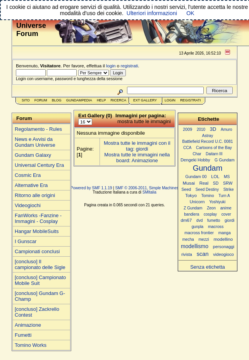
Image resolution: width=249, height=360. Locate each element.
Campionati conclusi (37, 251)
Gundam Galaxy (33, 155)
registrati (129, 65)
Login (170, 100)
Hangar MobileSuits (36, 231)
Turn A (224, 196)
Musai (189, 182)
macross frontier (199, 232)
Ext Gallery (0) (95, 115)
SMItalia (149, 192)
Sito (26, 100)
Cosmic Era (28, 175)
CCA (187, 148)
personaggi (223, 246)
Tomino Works (30, 345)
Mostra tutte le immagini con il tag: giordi (137, 146)
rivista (186, 254)
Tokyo (191, 195)
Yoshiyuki (217, 202)
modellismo (194, 246)
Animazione (28, 325)
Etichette (208, 119)
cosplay (210, 214)
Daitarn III (214, 154)
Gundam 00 (196, 176)
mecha (188, 239)
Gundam (208, 168)
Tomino (207, 196)
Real (203, 183)
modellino (223, 239)
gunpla (198, 227)
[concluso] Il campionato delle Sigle (40, 264)
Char (196, 154)
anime (226, 208)
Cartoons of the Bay (214, 148)
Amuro (226, 129)
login (111, 65)
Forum (40, 100)
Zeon (211, 208)
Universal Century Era (39, 165)
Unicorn (197, 201)
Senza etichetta (207, 267)
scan (203, 254)
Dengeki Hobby (195, 160)
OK (190, 13)
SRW (227, 183)
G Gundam (225, 160)
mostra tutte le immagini (144, 121)
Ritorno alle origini (35, 195)
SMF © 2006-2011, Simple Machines (147, 188)
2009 (187, 129)
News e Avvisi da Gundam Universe (35, 142)
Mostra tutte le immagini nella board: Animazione (137, 157)
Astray (207, 136)
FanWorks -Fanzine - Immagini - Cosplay (38, 218)
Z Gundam (193, 208)
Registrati (190, 100)
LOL (215, 176)
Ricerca (118, 100)
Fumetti (23, 335)
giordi (229, 220)
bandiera (191, 214)
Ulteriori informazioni (152, 13)
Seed (186, 189)
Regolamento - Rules (38, 129)
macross (215, 226)
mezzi (203, 239)
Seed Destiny (207, 189)
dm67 (186, 220)
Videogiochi (28, 205)
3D (213, 129)
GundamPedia (79, 100)
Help (101, 100)
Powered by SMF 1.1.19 (91, 188)
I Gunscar (25, 241)
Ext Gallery (145, 100)
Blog (57, 100)
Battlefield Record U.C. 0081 (207, 141)
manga (224, 233)
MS (227, 177)
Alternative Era (31, 185)
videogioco (223, 254)
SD (216, 183)
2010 (201, 129)
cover (226, 214)
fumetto (213, 220)
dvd (199, 220)
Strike (228, 189)
